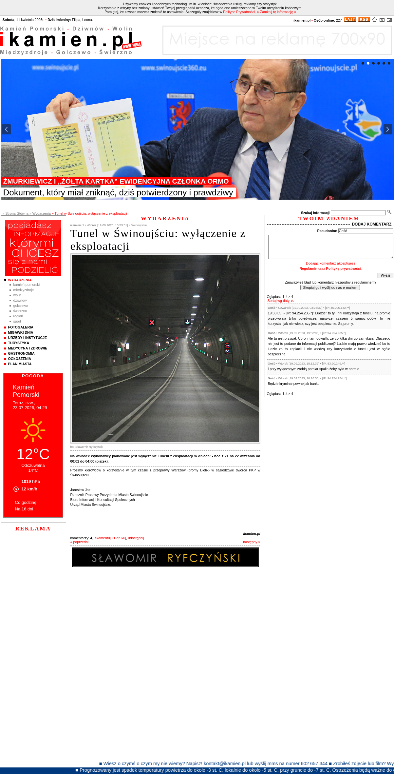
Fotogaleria (20, 327)
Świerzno (20, 311)
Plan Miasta (20, 364)
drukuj (121, 538)
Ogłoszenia (19, 359)
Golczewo (20, 306)
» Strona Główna (15, 213)
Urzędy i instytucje (27, 338)
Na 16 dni (24, 508)
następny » (251, 542)
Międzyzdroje (23, 290)
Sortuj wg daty (279, 301)
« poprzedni (79, 542)
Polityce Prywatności (239, 12)
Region (18, 316)
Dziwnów (20, 300)
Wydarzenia (20, 280)
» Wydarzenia (40, 213)
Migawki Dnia (20, 332)
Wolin (17, 295)
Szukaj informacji (315, 213)
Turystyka (18, 343)
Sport (17, 321)
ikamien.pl (251, 534)
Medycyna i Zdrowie (27, 348)
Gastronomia (21, 353)
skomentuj (103, 538)
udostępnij (136, 538)
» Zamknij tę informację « (276, 12)
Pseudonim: (327, 231)
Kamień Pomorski (26, 285)
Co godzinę (26, 502)
